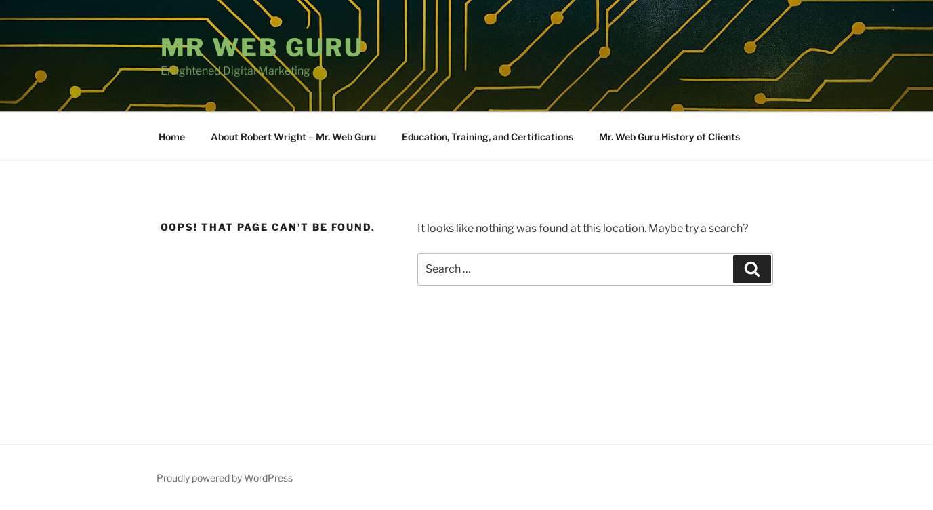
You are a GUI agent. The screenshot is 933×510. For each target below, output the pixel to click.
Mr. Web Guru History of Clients (669, 136)
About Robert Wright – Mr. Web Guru (293, 136)
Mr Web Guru (263, 47)
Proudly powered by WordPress (225, 478)
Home (172, 136)
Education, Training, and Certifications (487, 136)
